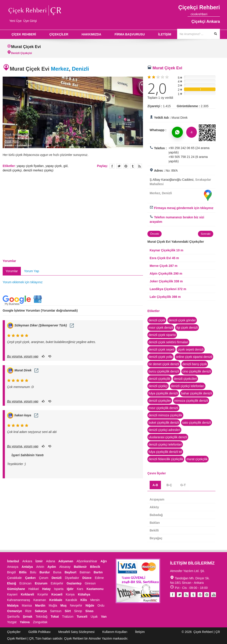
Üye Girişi (30, 21)
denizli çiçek (157, 320)
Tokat (55, 616)
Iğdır (70, 589)
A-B (155, 485)
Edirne (99, 578)
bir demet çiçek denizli (164, 364)
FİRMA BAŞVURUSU (130, 34)
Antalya (27, 566)
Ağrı (104, 561)
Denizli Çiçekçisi (21, 53)
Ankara (27, 561)
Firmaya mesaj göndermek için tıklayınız (181, 208)
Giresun (90, 583)
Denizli (80, 69)
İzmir (39, 561)
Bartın (98, 572)
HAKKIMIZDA (91, 34)
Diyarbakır (72, 578)
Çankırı (30, 578)
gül (65, 166)
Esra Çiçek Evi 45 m (164, 258)
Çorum (43, 578)
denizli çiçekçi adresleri (164, 430)
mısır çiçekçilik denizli (163, 408)
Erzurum (41, 583)
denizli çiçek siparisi (162, 335)
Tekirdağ (41, 616)
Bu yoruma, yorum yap (22, 356)
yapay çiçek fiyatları (30, 166)
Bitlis (23, 572)
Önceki (154, 233)
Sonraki (205, 233)
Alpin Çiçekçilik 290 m (166, 273)
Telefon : (160, 148)
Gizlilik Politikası (39, 632)
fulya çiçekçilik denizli (163, 393)
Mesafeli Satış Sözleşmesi (76, 632)
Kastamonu (94, 589)
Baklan (155, 522)
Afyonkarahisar (86, 561)
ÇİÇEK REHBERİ (24, 34)
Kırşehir (42, 594)
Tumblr (193, 594)
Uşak (94, 616)
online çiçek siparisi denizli (194, 357)
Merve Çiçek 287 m (163, 266)
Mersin (95, 600)
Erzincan (25, 583)
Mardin (40, 605)
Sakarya (41, 611)
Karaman (39, 600)
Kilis (83, 600)
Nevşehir (76, 605)
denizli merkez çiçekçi (38, 170)
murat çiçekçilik (196, 459)
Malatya (12, 605)
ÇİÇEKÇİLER (58, 34)
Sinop (78, 611)
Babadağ (156, 515)
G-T (183, 485)
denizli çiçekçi (12, 170)
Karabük (71, 600)
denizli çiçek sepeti (161, 349)
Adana (50, 561)
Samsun (55, 611)
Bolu (33, 572)
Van (104, 616)
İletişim (140, 632)
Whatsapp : (158, 130)
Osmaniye (14, 611)
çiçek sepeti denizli (191, 349)
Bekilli (154, 530)
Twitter (119, 166)
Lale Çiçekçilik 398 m (165, 297)
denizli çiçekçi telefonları (187, 386)
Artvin (40, 566)
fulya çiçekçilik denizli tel (165, 452)
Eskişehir (57, 583)
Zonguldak (40, 622)
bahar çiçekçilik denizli (196, 393)
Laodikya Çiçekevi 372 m (168, 289)
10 (96, 145)
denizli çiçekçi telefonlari (165, 444)
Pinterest (206, 594)
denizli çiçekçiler (160, 400)
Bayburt (70, 572)
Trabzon (67, 616)
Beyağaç (156, 538)
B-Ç (169, 485)
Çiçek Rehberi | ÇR (206, 632)
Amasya (12, 566)
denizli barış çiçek (194, 364)
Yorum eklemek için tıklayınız (23, 282)
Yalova (24, 622)
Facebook (172, 594)
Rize (28, 611)
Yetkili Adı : (162, 117)
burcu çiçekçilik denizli (164, 371)
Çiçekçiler (14, 632)
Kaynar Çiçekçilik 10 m (166, 250)
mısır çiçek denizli (161, 327)
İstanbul (13, 561)
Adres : (159, 170)
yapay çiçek (53, 166)
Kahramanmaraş (18, 600)
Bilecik (95, 566)
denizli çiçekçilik (159, 378)
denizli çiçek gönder (182, 320)
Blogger (186, 594)
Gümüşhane (16, 589)
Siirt (68, 611)
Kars (80, 589)
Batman (85, 572)
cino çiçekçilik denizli (196, 371)
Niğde (90, 605)
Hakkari (33, 589)
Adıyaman (65, 561)
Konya (70, 594)
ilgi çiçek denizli (187, 327)
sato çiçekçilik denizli (196, 422)
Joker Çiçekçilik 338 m (166, 281)
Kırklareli (27, 594)
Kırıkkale (55, 600)
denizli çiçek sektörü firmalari (168, 342)
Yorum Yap (31, 271)
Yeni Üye (15, 21)
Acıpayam (157, 499)
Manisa (27, 605)
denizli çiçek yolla (160, 357)
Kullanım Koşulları (114, 632)
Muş (64, 605)
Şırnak (27, 616)
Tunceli (82, 616)
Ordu (101, 605)
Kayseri (12, 594)
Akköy (154, 507)
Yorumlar (12, 271)
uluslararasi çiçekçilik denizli (168, 437)
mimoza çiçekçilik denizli (191, 400)
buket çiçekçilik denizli (164, 422)
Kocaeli (57, 594)
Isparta (59, 589)
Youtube (200, 594)
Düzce (87, 578)
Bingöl (11, 572)
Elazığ (11, 583)
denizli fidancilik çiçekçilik (166, 459)
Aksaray (64, 566)
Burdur (44, 572)
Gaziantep (74, 583)
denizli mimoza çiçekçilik (165, 415)
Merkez (60, 69)
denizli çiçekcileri (185, 378)
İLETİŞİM (164, 34)
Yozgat (11, 622)
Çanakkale (14, 578)
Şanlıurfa (13, 616)
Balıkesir (80, 566)
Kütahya (84, 594)
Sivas (89, 611)
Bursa (57, 572)
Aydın (51, 566)
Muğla (53, 605)
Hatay (46, 589)
